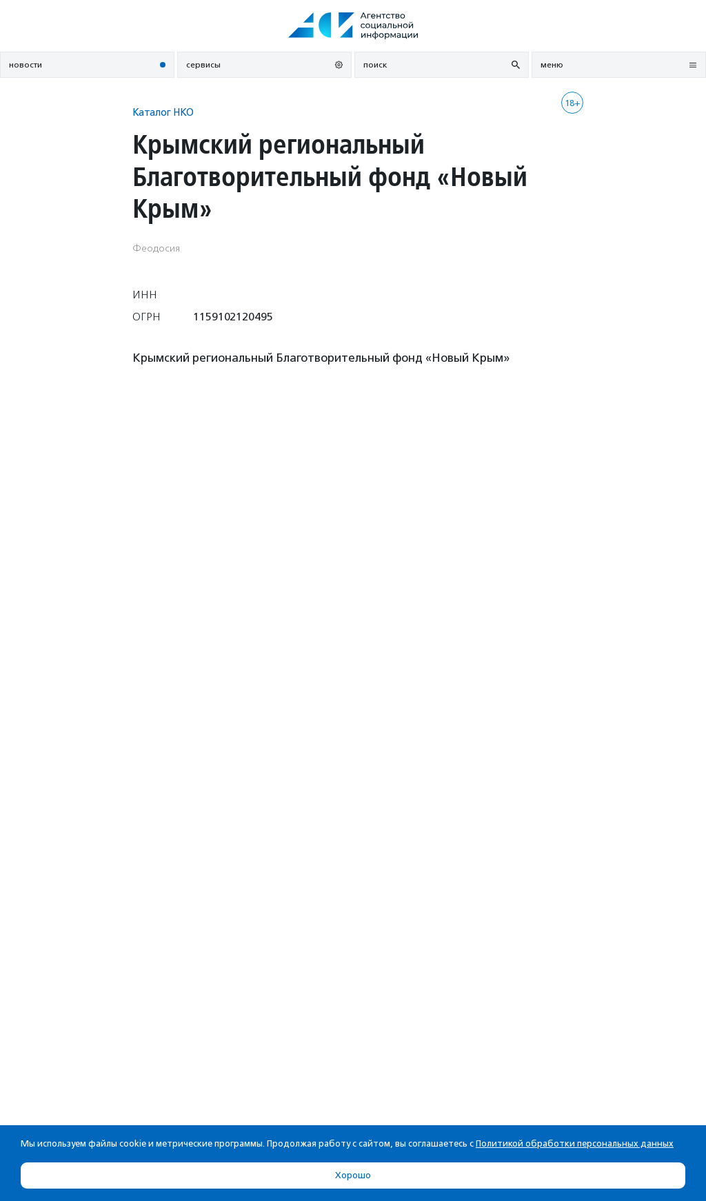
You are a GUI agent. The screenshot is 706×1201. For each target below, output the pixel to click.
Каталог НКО (163, 112)
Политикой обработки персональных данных (575, 1143)
